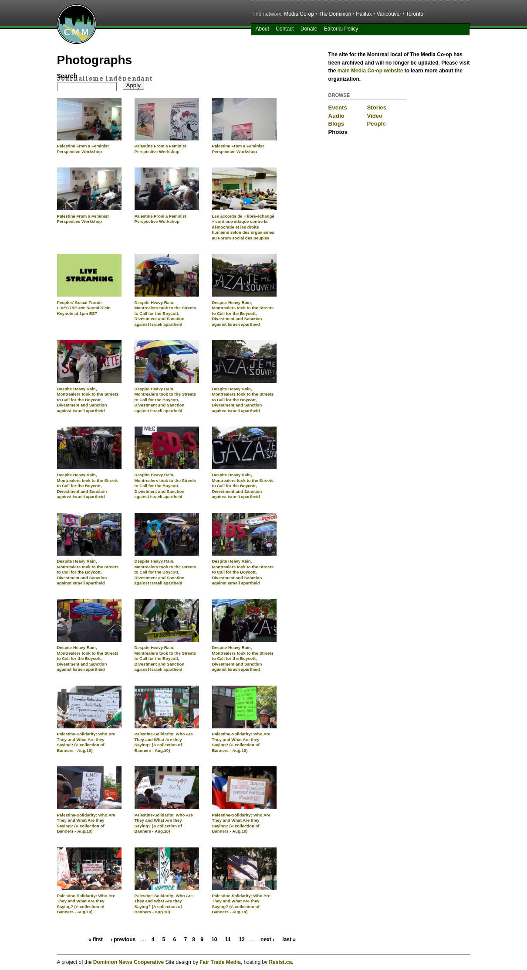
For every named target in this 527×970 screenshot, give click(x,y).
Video (375, 116)
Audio (336, 116)
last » (289, 939)
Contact (285, 29)
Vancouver (389, 14)
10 (214, 939)
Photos (338, 132)
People (376, 123)
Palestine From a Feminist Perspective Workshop (83, 148)
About (262, 29)
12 (241, 939)
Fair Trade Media (220, 962)
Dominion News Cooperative (128, 962)
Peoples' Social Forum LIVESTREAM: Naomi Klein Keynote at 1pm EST (84, 308)
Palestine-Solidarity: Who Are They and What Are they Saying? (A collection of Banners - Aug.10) (86, 742)
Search (67, 75)
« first (95, 939)
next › (267, 939)
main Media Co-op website (370, 71)
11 (228, 939)
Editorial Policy (341, 29)
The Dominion (335, 14)
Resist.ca (280, 962)
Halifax (364, 14)
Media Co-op (299, 14)
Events (337, 107)
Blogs (336, 123)
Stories (377, 107)
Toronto (414, 14)
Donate (309, 29)
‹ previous (123, 939)
